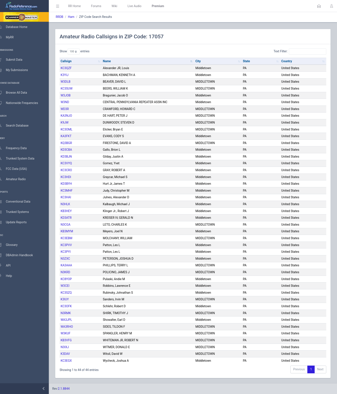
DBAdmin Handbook (19, 255)
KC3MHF (73, 190)
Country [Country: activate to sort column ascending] (288, 61)
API (8, 266)
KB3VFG (72, 340)
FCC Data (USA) (16, 169)
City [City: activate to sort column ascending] (201, 61)
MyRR (10, 37)
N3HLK (71, 204)
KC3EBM (72, 238)
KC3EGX (72, 360)
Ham (77, 17)
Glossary (12, 245)
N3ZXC (71, 258)
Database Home (17, 27)
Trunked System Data (20, 158)
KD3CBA (72, 149)
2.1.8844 (70, 388)
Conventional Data (18, 202)
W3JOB (72, 95)
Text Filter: (300, 51)
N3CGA (72, 224)
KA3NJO (72, 115)
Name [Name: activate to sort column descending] (112, 61)
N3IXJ (71, 347)
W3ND (71, 102)
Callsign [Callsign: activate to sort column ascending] (72, 61)
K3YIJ (71, 75)
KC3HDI (72, 177)
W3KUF (72, 333)
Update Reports (16, 222)
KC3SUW (73, 88)
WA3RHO (73, 326)
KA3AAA (72, 265)
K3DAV (71, 353)
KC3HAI (72, 197)
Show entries (81, 51)
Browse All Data (16, 93)
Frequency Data (16, 148)
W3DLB (72, 81)
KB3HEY (72, 211)
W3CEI (71, 285)
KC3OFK (72, 306)
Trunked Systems (17, 212)
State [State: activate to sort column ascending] (248, 61)
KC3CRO (72, 170)
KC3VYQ (72, 163)
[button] (319, 6)
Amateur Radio (16, 179)
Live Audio (141, 6)
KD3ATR (72, 217)
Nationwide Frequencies (22, 103)
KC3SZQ (72, 292)
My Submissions (17, 70)
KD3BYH (72, 183)
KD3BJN (72, 156)
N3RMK (72, 313)
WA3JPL (72, 319)
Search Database (17, 125)
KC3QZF (72, 68)
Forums (102, 6)
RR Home (80, 6)
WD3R (71, 109)
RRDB (65, 17)
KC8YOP (72, 279)
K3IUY (71, 299)
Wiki (120, 6)
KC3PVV (72, 245)
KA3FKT (72, 136)
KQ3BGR (72, 143)
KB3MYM (73, 231)
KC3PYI (72, 251)
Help (9, 276)
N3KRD (71, 272)
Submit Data (14, 60)
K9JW (71, 122)
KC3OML (73, 129)
